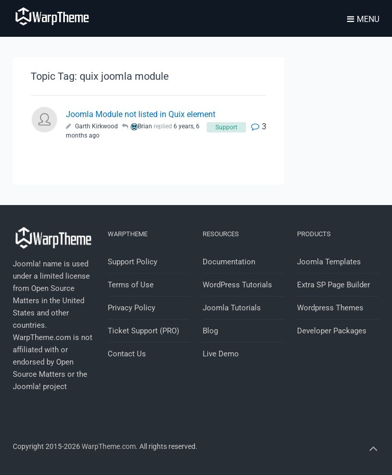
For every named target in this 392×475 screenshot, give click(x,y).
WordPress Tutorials (237, 284)
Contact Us (127, 353)
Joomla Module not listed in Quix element (140, 114)
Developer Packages (331, 330)
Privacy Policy (131, 307)
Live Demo (221, 353)
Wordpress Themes (330, 307)
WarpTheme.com (109, 446)
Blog (210, 330)
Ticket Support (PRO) (143, 330)
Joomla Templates (329, 261)
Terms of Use (131, 284)
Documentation (229, 261)
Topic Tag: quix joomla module (100, 76)
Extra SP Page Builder (333, 284)
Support (226, 127)
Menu (363, 19)
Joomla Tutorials (232, 307)
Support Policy (132, 261)
